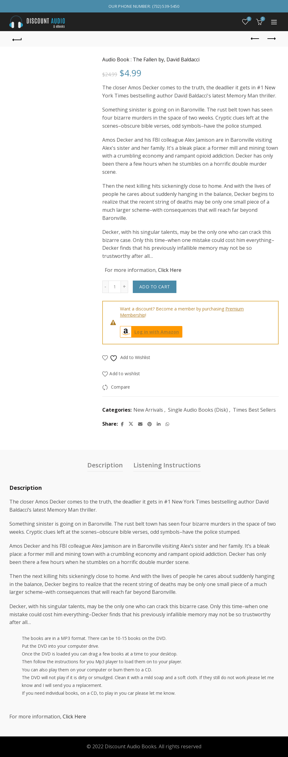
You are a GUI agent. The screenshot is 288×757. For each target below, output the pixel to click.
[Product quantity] (114, 287)
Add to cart (154, 287)
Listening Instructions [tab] (167, 465)
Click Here (169, 270)
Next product (271, 38)
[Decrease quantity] (105, 287)
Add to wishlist (124, 374)
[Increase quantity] (124, 287)
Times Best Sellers (254, 409)
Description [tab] (105, 465)
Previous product (255, 38)
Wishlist (248, 19)
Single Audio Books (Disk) (198, 409)
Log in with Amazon (149, 331)
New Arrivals (148, 409)
